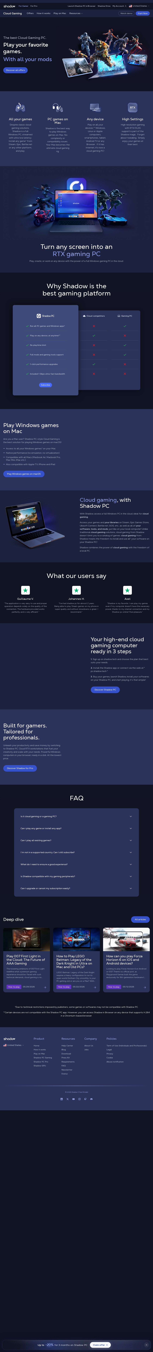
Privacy (109, 1053)
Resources (76, 13)
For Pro (34, 6)
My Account (120, 6)
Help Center (67, 1045)
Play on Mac (60, 13)
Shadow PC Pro (41, 1061)
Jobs (86, 1049)
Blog (63, 1049)
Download (66, 1053)
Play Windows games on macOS (24, 473)
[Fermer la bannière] (146, 1345)
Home (36, 1045)
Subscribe (45, 385)
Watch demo (126, 13)
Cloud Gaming (12, 13)
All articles (140, 919)
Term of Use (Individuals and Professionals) (126, 1045)
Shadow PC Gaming (43, 1057)
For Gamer (23, 6)
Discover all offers (15, 70)
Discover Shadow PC (105, 689)
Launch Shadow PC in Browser (81, 6)
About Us (88, 1045)
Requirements (68, 1061)
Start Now (143, 13)
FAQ (63, 1065)
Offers (30, 13)
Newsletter (66, 1070)
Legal (109, 1049)
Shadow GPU (40, 1065)
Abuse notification (115, 1061)
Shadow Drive (104, 6)
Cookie (109, 1057)
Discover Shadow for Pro (20, 768)
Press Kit (65, 1057)
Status (64, 1073)
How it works (43, 13)
